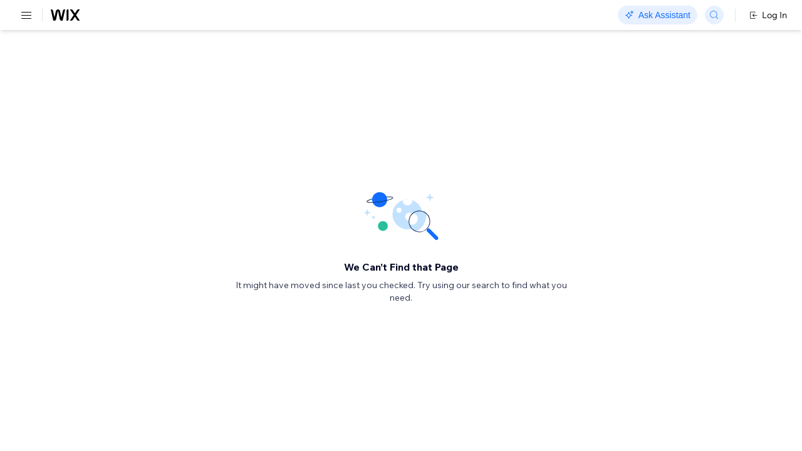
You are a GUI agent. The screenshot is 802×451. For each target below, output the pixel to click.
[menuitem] (87, 43)
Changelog (432, 15)
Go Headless (271, 15)
